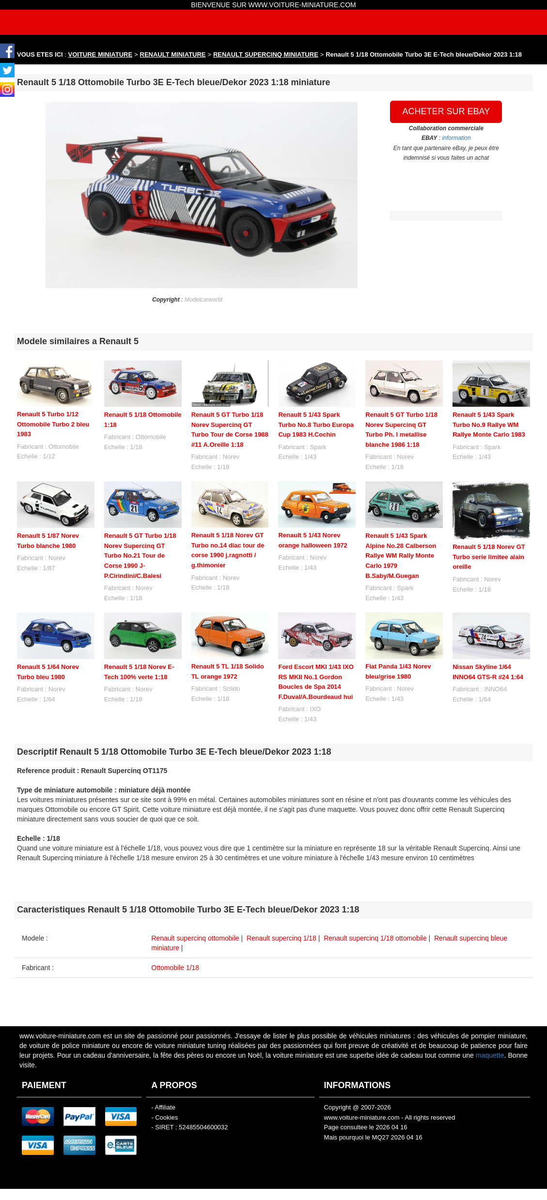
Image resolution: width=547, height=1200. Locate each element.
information (456, 138)
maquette (490, 1055)
